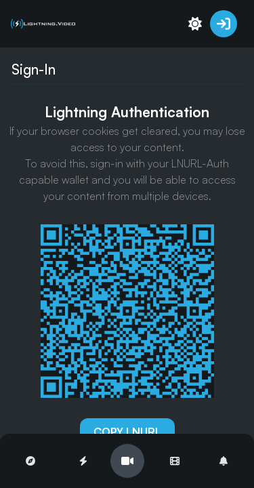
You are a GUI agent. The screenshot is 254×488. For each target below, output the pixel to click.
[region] (127, 244)
